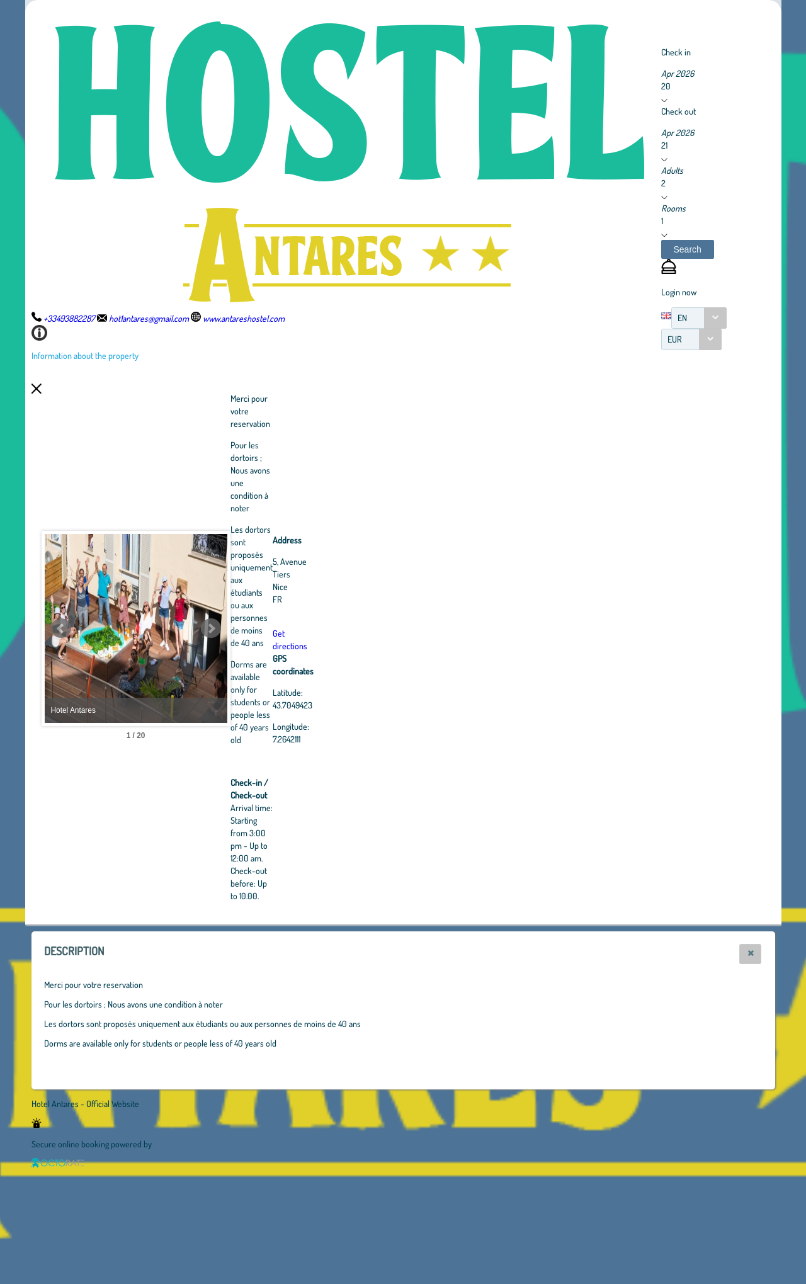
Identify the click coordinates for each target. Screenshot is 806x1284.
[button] (687, 249)
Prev (61, 628)
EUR (674, 339)
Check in (676, 52)
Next (280, 628)
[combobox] (699, 318)
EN (682, 317)
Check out (678, 111)
